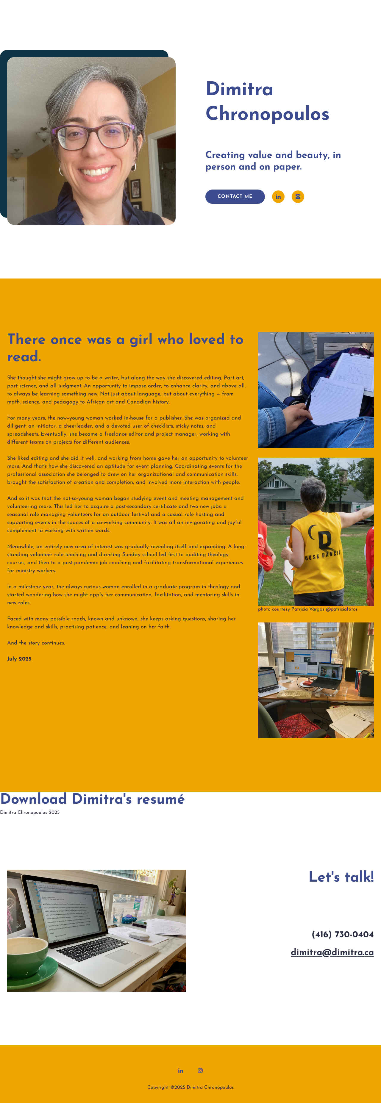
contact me (235, 196)
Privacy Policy (174, 1080)
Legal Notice (207, 1080)
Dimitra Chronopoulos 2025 (30, 812)
